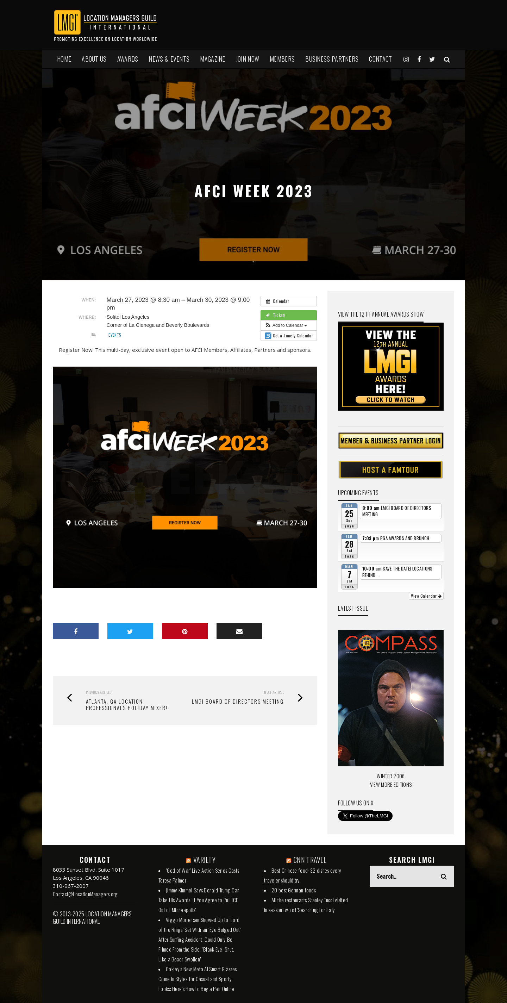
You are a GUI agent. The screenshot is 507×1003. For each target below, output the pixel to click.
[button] (286, 325)
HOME (64, 58)
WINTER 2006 (391, 776)
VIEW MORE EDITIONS (391, 784)
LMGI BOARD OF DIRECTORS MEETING (238, 701)
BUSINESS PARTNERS (331, 58)
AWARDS (127, 58)
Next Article (274, 692)
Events (114, 335)
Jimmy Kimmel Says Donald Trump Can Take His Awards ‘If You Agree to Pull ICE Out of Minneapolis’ (198, 900)
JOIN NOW (247, 58)
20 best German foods (293, 890)
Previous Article (98, 692)
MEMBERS (282, 58)
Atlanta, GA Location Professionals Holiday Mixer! (127, 704)
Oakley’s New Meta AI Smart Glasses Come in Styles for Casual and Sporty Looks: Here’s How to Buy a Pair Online (197, 978)
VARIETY (204, 859)
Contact (380, 58)
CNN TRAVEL (310, 859)
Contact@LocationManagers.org (85, 894)
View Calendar (426, 596)
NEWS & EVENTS (169, 58)
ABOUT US (94, 58)
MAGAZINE (212, 58)
